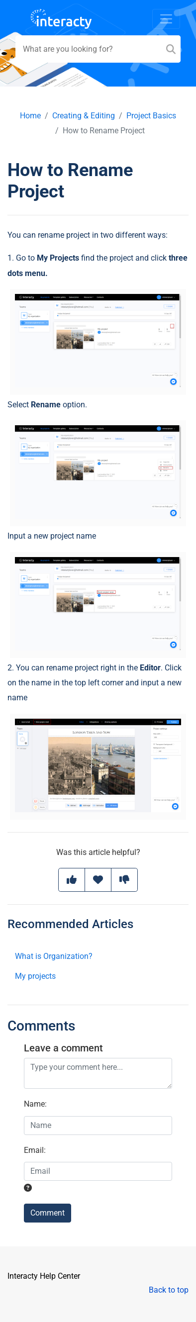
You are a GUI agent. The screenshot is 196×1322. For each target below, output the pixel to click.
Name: (35, 1104)
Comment (47, 1213)
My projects (35, 976)
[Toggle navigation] (166, 19)
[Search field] (98, 49)
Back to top (169, 1290)
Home (30, 115)
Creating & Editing (83, 115)
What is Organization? (54, 956)
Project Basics (151, 115)
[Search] (171, 49)
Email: (35, 1150)
